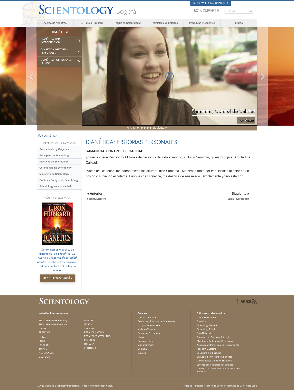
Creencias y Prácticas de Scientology (156, 321)
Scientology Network (207, 325)
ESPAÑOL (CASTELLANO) (97, 336)
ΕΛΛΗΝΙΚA (90, 340)
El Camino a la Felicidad (209, 353)
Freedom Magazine (206, 349)
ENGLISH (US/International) (53, 320)
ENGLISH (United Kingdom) (53, 324)
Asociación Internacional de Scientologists (218, 345)
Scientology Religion (207, 329)
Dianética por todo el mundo (56, 61)
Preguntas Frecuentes (202, 23)
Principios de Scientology (54, 155)
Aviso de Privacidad (193, 385)
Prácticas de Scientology (53, 161)
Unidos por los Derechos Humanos (214, 360)
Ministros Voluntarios (165, 23)
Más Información (146, 345)
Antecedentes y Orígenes (54, 149)
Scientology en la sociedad (55, 186)
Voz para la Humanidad (149, 325)
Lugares (142, 353)
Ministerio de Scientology (54, 174)
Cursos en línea (145, 341)
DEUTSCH (44, 357)
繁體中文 (43, 349)
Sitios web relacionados (210, 3)
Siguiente (158, 127)
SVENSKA (89, 328)
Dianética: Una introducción (50, 40)
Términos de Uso (235, 385)
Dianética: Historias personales (54, 51)
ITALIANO (89, 344)
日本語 (42, 341)
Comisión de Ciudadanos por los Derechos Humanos (218, 370)
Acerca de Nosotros (55, 23)
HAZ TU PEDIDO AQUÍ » (57, 278)
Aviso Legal (251, 385)
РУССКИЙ (44, 345)
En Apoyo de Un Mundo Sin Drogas (214, 357)
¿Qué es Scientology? (128, 23)
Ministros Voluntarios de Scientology (215, 341)
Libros (239, 23)
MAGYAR (89, 320)
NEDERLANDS (46, 353)
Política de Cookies (215, 385)
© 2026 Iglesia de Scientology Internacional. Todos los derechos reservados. (75, 385)
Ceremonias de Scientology (55, 167)
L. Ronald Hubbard (92, 23)
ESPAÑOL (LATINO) (94, 332)
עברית (42, 336)
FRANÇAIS (44, 332)
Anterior (135, 127)
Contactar (142, 349)
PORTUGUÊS (91, 348)
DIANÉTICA (50, 136)
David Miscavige (205, 333)
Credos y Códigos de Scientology (58, 180)
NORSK (88, 324)
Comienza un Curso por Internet (213, 337)
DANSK (43, 328)
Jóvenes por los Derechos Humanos (215, 364)
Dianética (201, 321)
